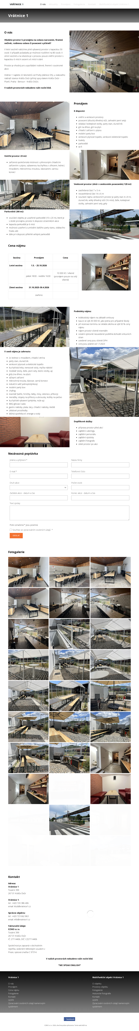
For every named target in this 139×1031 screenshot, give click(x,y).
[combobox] (39, 487)
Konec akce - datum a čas (83, 493)
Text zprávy (15, 503)
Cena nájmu (13, 990)
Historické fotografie (101, 993)
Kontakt (11, 996)
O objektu (97, 983)
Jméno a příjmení (18, 460)
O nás (11, 983)
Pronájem (12, 986)
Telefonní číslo (78, 471)
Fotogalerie (13, 993)
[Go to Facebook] (69, 1019)
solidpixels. (91, 1025)
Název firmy (76, 460)
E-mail (13, 471)
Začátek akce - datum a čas (22, 493)
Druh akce (14, 482)
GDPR (11, 1000)
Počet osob (76, 482)
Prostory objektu (100, 986)
